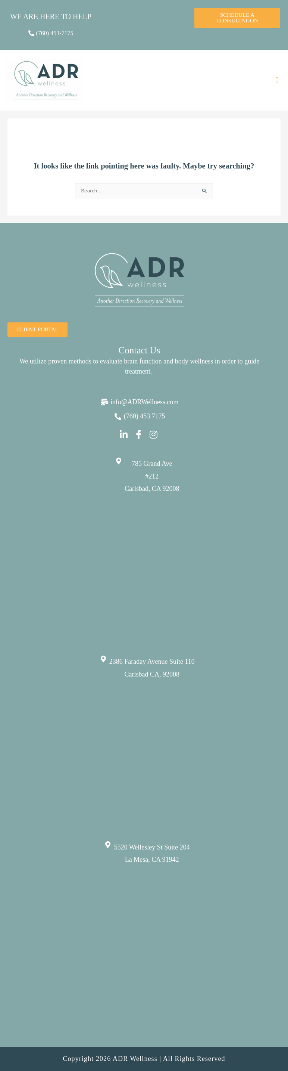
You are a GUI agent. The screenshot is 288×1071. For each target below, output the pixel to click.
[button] (277, 80)
